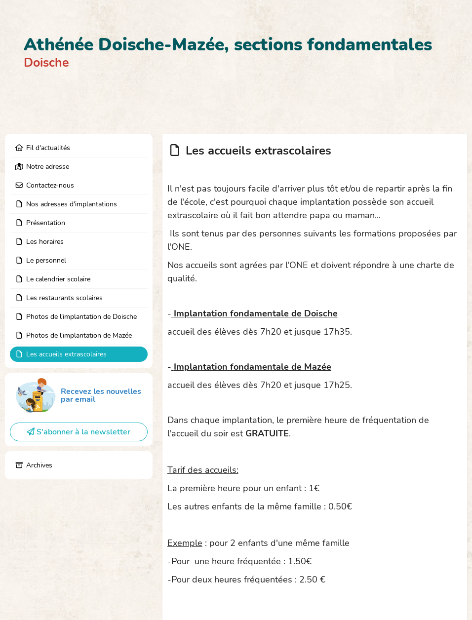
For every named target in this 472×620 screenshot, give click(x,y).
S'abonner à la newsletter (78, 431)
